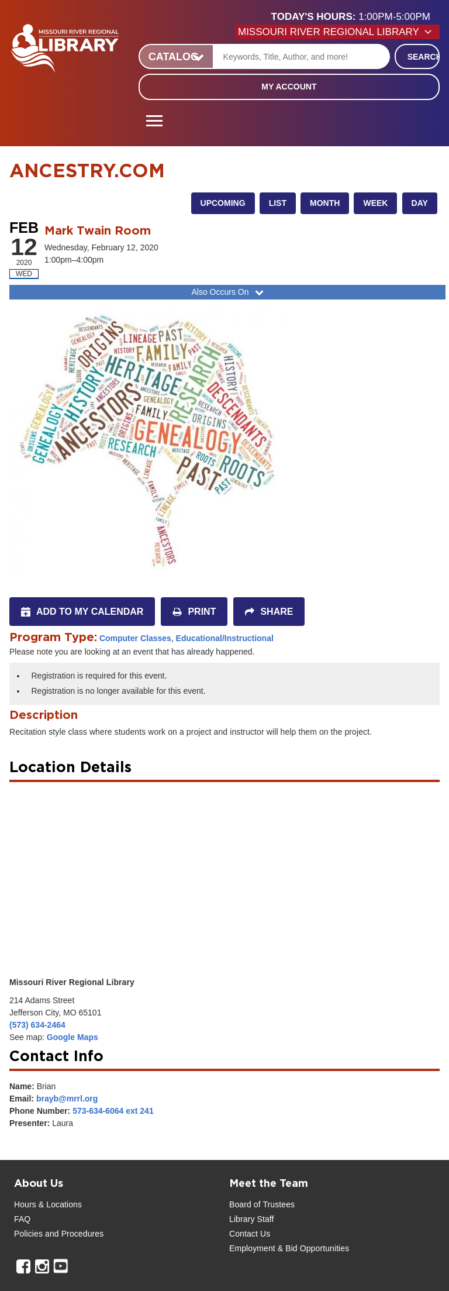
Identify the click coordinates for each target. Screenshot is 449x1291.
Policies (28, 1233)
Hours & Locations (48, 1204)
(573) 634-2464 (37, 1025)
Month (325, 203)
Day (420, 203)
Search (423, 56)
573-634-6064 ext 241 (113, 1111)
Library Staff (251, 1219)
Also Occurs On (228, 292)
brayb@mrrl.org (67, 1098)
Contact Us (249, 1233)
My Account (288, 86)
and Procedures (73, 1233)
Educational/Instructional (225, 638)
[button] (355, 17)
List (277, 203)
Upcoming (223, 203)
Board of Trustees (262, 1204)
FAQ (22, 1219)
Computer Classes (135, 638)
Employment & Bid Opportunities (289, 1248)
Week (375, 203)
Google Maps (72, 1037)
